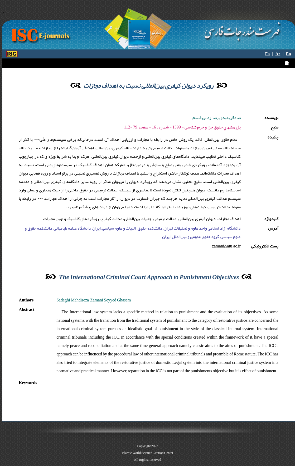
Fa (267, 54)
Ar (278, 54)
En (288, 54)
